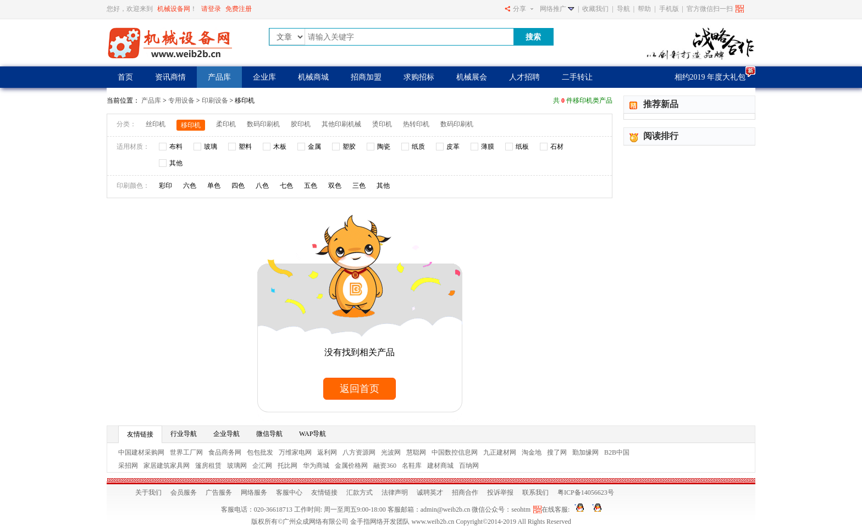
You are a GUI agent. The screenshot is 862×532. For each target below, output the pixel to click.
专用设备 (182, 100)
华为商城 (316, 465)
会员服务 (183, 492)
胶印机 (301, 124)
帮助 (644, 9)
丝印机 (155, 124)
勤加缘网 (585, 452)
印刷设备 (215, 100)
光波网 (391, 452)
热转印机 (416, 124)
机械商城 (313, 77)
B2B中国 (616, 452)
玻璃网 (237, 465)
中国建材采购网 (141, 452)
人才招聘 (524, 77)
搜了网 (557, 452)
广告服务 (219, 492)
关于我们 (148, 492)
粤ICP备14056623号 (585, 492)
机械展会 (471, 77)
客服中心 (289, 492)
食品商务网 (224, 452)
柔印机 (226, 124)
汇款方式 (359, 492)
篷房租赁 (208, 465)
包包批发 (260, 452)
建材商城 (440, 465)
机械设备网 (173, 9)
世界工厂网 (186, 452)
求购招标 (419, 77)
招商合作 (465, 492)
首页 (125, 77)
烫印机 (382, 124)
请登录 (211, 9)
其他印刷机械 (341, 124)
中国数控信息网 (455, 452)
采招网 (128, 465)
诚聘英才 (430, 492)
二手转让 (577, 77)
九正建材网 (499, 452)
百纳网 (469, 465)
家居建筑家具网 (166, 465)
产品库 (219, 77)
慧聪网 (416, 452)
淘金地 (531, 452)
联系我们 (535, 492)
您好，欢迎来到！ (152, 9)
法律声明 (395, 492)
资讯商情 (170, 77)
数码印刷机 (263, 124)
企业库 (264, 77)
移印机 (191, 125)
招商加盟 (366, 77)
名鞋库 (412, 465)
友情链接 (324, 492)
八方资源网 (358, 452)
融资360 (384, 465)
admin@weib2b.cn (446, 509)
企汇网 (262, 465)
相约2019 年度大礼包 (710, 77)
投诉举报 (500, 492)
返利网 (327, 452)
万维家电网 (295, 452)
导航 (623, 9)
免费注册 (238, 9)
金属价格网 (351, 465)
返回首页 (359, 388)
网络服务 (254, 492)
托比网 (287, 465)
